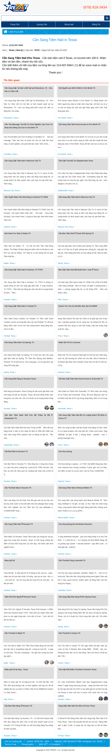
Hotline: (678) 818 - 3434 (38, 741)
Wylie (6, 663)
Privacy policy (27, 744)
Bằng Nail (69, 24)
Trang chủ (15, 24)
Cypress (61, 481)
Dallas (6, 263)
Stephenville (62, 191)
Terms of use (10, 744)
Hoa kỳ (19, 50)
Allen (60, 300)
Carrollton (7, 154)
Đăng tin (96, 24)
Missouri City (9, 191)
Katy (5, 699)
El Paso (61, 736)
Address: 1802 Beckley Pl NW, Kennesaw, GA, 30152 (78, 741)
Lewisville (61, 590)
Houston (7, 300)
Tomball (7, 336)
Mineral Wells (63, 518)
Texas (11, 50)
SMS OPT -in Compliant (49, 744)
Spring (60, 263)
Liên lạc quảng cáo (13, 741)
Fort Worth (62, 118)
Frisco (60, 336)
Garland (7, 227)
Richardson (8, 118)
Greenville (62, 409)
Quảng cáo (42, 24)
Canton (60, 663)
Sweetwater (8, 445)
